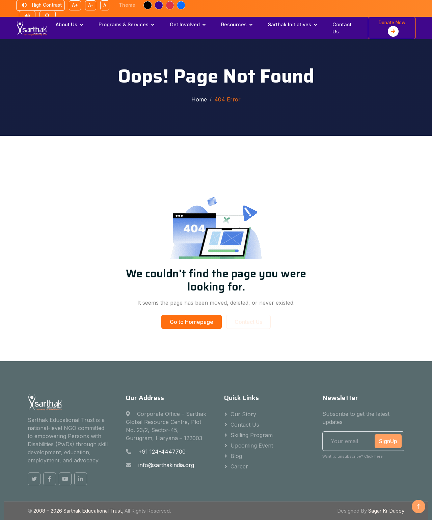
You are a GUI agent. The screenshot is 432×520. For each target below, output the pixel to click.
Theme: (128, 5)
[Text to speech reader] (27, 16)
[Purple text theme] (159, 5)
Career (239, 466)
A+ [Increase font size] (75, 5)
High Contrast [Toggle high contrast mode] (40, 5)
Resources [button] (234, 24)
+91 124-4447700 (162, 451)
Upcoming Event (252, 445)
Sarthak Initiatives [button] (289, 24)
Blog (236, 456)
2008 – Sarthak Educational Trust (77, 511)
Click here (373, 456)
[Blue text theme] (181, 5)
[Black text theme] (147, 5)
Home (199, 99)
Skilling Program (252, 435)
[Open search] (47, 16)
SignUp (388, 441)
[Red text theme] (170, 5)
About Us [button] (66, 24)
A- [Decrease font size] (90, 5)
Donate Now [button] (392, 28)
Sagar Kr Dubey (386, 511)
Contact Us (342, 28)
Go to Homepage (191, 321)
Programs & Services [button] (123, 24)
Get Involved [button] (185, 24)
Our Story (243, 414)
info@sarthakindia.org (166, 465)
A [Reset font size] (104, 5)
